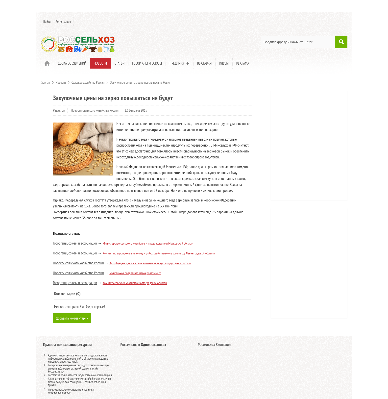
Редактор (59, 110)
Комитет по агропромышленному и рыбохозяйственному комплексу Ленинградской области (159, 253)
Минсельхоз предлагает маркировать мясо (135, 273)
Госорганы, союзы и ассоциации (75, 243)
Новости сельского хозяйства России (95, 110)
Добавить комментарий (72, 318)
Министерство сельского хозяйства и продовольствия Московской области (148, 243)
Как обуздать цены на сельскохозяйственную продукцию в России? (150, 263)
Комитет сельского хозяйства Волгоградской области (135, 283)
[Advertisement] (304, 147)
